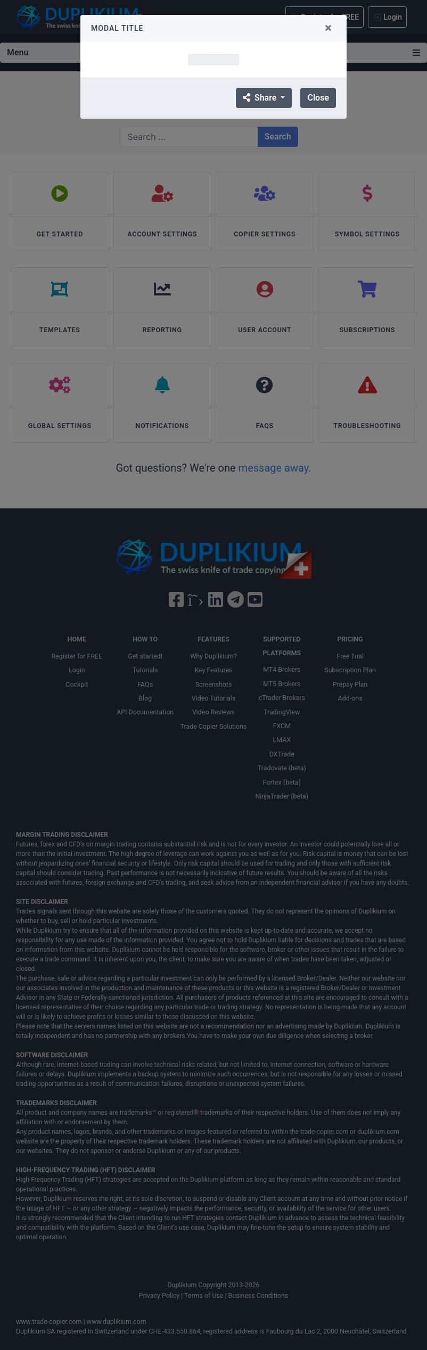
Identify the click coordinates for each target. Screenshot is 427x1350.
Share (260, 98)
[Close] (328, 28)
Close (318, 98)
